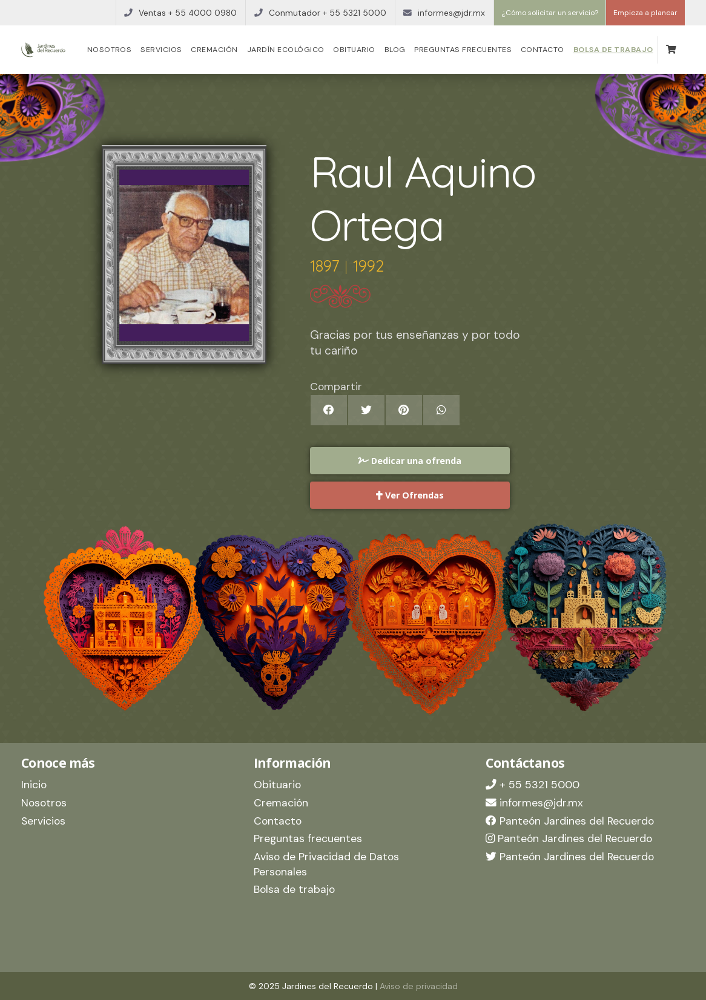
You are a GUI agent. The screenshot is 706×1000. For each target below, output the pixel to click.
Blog (395, 49)
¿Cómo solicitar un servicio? (549, 13)
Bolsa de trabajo (613, 49)
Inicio (34, 784)
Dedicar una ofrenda (409, 460)
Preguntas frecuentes (463, 49)
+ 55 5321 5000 (532, 784)
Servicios (161, 49)
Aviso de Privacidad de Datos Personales (326, 864)
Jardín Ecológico (286, 49)
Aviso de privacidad (419, 986)
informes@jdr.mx (534, 802)
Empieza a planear (645, 13)
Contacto (542, 49)
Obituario (354, 49)
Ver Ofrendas (410, 495)
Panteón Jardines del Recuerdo (570, 821)
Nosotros (109, 49)
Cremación (214, 49)
